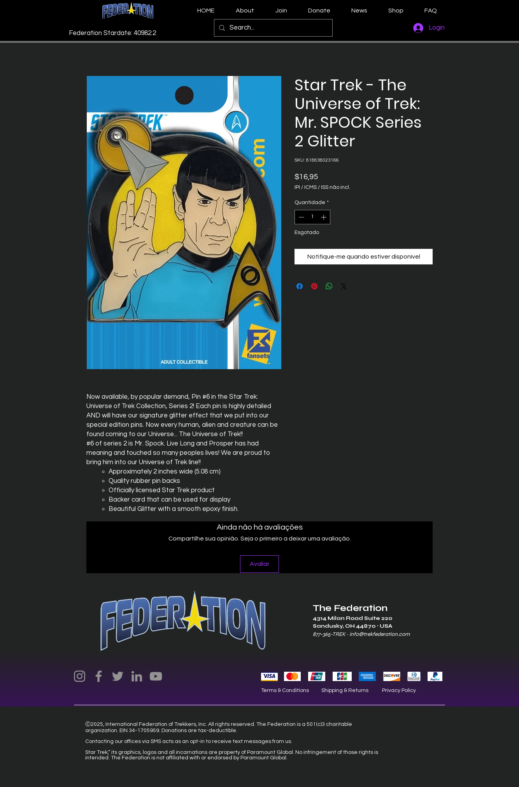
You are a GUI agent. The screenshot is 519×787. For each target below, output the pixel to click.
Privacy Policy (399, 690)
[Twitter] (117, 676)
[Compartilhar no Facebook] (299, 286)
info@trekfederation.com (379, 634)
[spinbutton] (312, 217)
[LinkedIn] (136, 676)
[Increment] (324, 217)
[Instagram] (79, 676)
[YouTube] (155, 676)
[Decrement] (300, 217)
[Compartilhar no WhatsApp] (329, 286)
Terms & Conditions (285, 690)
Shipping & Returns (344, 690)
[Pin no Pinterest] (314, 286)
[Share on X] (344, 286)
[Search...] (273, 27)
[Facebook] (98, 676)
